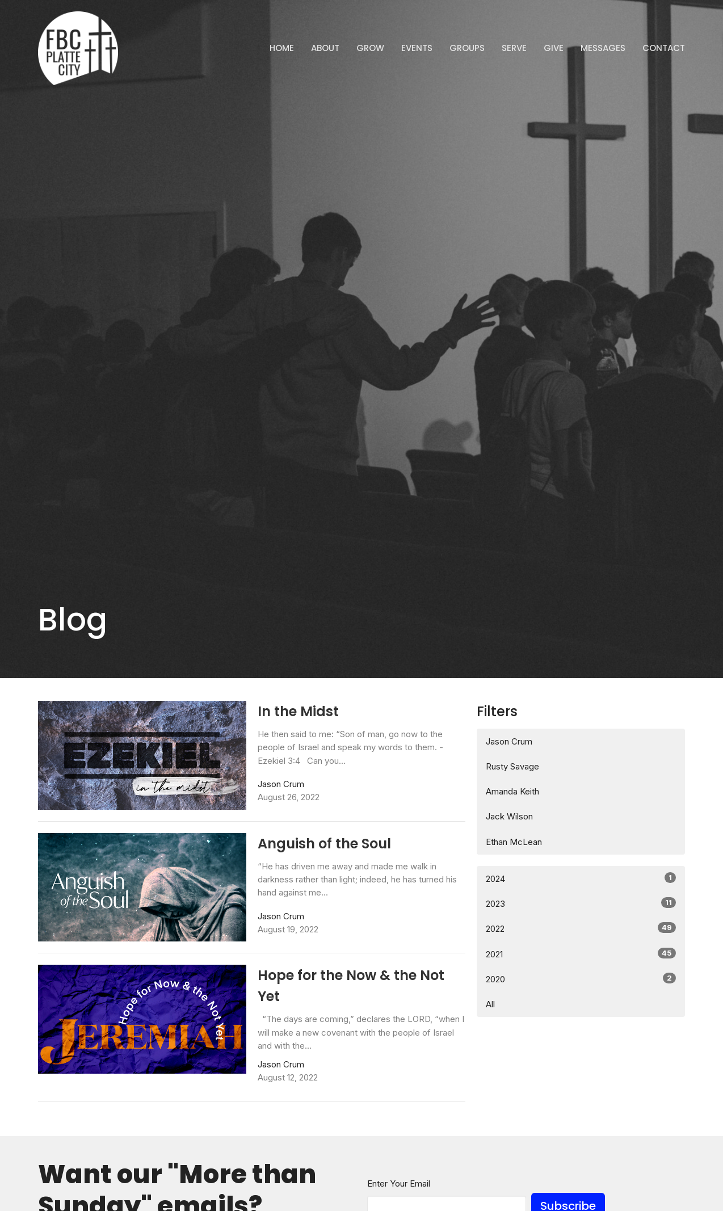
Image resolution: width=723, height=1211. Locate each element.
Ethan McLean (514, 841)
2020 (581, 979)
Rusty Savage (512, 766)
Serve (514, 48)
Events (416, 48)
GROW (370, 48)
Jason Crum (509, 741)
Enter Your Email (398, 1183)
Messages (603, 48)
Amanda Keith (512, 791)
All (490, 1004)
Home (282, 48)
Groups (467, 48)
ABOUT (325, 48)
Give (554, 48)
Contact (663, 48)
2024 (581, 878)
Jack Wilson (509, 816)
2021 (581, 954)
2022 (581, 928)
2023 (581, 903)
